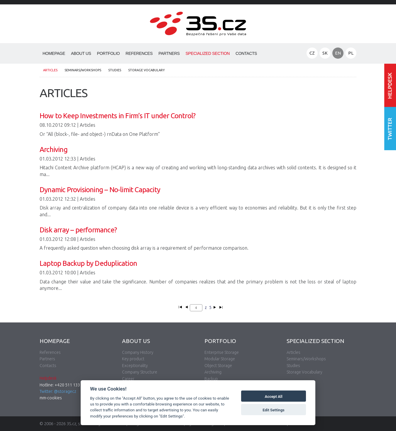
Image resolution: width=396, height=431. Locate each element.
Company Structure (139, 372)
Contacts (246, 53)
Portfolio (108, 53)
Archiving (212, 372)
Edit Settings (274, 410)
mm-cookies (51, 397)
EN (338, 52)
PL (350, 52)
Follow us (390, 128)
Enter (390, 85)
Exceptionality (135, 365)
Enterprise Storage (221, 352)
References (139, 53)
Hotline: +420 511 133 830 (64, 385)
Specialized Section (207, 53)
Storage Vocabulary (146, 70)
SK (325, 52)
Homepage (54, 53)
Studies (114, 70)
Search (266, 53)
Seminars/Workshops (83, 70)
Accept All (273, 396)
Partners (169, 53)
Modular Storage (219, 358)
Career (128, 378)
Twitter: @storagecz (58, 391)
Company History (137, 352)
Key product (133, 358)
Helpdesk (48, 378)
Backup (211, 378)
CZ (312, 52)
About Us (81, 53)
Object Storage (218, 365)
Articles (50, 70)
